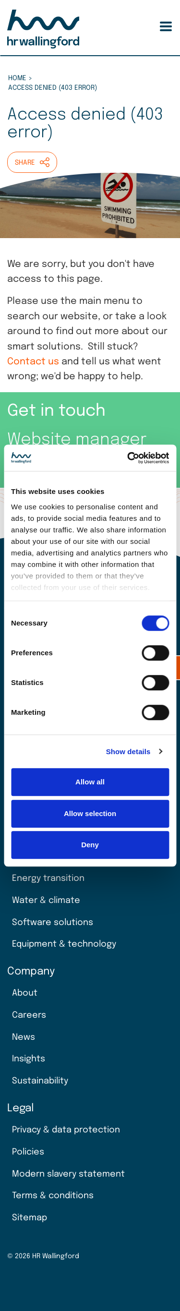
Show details (128, 751)
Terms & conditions (53, 1195)
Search (150, 26)
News (23, 1037)
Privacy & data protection (66, 1130)
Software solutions (52, 922)
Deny (90, 845)
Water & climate (46, 900)
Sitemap (29, 1218)
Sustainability (40, 1081)
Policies (28, 1152)
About (24, 993)
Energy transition (48, 878)
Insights (28, 1059)
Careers (29, 1015)
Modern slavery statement (68, 1174)
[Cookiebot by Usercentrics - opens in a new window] (128, 458)
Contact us (33, 362)
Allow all (90, 782)
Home (17, 78)
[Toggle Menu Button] (165, 26)
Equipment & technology (64, 944)
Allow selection (90, 813)
